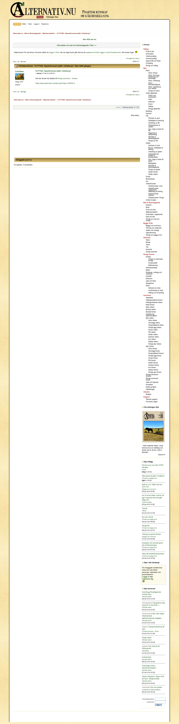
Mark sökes (150, 307)
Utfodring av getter (155, 152)
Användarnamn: (148, 699)
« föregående (129, 58)
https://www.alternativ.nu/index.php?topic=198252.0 (55, 83)
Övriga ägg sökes (154, 327)
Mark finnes (150, 305)
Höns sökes (152, 320)
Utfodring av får (154, 123)
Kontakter (149, 385)
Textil (148, 245)
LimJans (19, 71)
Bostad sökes (151, 309)
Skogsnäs (146, 526)
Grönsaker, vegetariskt (154, 214)
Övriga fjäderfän (154, 109)
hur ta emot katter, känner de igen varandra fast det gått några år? (153, 497)
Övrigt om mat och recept (152, 220)
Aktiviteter (149, 298)
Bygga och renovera (153, 226)
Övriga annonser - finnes (152, 379)
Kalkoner (151, 102)
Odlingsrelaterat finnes (154, 300)
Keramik (149, 249)
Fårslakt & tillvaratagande (153, 137)
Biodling (149, 111)
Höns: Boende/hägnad (154, 84)
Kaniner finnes (153, 365)
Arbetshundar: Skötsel (153, 194)
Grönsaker (150, 54)
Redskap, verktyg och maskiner (154, 273)
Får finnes (152, 360)
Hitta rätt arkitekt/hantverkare (153, 554)
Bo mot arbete (152, 687)
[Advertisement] (76, 137)
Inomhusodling (151, 59)
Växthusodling (151, 56)
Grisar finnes (153, 358)
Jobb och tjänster (152, 382)
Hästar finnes (153, 370)
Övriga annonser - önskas (67, 78)
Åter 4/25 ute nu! (89, 39)
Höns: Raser (153, 73)
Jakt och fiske (151, 281)
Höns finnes (152, 349)
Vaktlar (150, 106)
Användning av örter (155, 290)
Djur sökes (150, 318)
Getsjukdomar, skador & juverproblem (153, 155)
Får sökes (152, 332)
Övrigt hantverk (151, 252)
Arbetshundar (151, 184)
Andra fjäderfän (151, 93)
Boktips (148, 394)
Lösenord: (150, 702)
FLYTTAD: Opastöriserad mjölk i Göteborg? (53, 71)
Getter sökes (153, 174)
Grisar (148, 177)
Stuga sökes (147, 638)
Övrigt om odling (152, 66)
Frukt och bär (151, 210)
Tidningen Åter (52, 17)
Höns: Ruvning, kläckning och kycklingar (154, 76)
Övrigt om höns (154, 91)
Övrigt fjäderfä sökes (156, 325)
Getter (148, 143)
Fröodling (149, 63)
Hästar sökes (153, 342)
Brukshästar (150, 179)
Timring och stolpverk (154, 228)
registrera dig (147, 579)
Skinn (148, 240)
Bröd (147, 207)
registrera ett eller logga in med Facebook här (103, 52)
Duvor (150, 104)
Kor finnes (152, 367)
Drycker (149, 205)
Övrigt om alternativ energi (155, 260)
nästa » (137, 58)
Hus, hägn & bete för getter (156, 160)
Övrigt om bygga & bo (154, 235)
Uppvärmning (151, 233)
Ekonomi (149, 279)
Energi (148, 257)
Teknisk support (151, 399)
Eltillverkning (153, 265)
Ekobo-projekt (151, 387)
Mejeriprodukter (151, 212)
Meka (148, 270)
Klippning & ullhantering (152, 133)
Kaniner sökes (153, 337)
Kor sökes (152, 339)
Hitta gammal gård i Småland (153, 476)
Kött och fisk (150, 217)
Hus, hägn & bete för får (156, 130)
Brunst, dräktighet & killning (155, 148)
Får (147, 116)
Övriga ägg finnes (154, 356)
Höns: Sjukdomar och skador (154, 87)
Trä (147, 247)
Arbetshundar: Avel (155, 186)
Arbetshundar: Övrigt (156, 198)
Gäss (150, 99)
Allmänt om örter (154, 288)
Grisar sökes (153, 330)
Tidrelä (144, 508)
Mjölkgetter (152, 163)
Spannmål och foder (153, 61)
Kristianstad (146, 657)
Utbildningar (150, 389)
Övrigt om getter (154, 170)
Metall (148, 242)
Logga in (145, 577)
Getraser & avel (154, 145)
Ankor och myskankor (152, 96)
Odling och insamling (156, 293)
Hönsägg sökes (154, 323)
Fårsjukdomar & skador (154, 126)
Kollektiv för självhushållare (151, 315)
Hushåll (148, 276)
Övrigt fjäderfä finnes (156, 353)
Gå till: (118, 107)
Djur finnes (150, 346)
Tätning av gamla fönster (151, 534)
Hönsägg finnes (154, 351)
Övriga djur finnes (154, 372)
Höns (148, 71)
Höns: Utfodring (154, 81)
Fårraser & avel (154, 118)
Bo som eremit (147, 517)
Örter (148, 286)
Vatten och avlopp (152, 230)
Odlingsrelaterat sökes (154, 302)
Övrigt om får (153, 141)
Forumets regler (152, 402)
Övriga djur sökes (154, 344)
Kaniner (149, 113)
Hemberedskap (151, 268)
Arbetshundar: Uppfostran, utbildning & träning (155, 189)
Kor (147, 181)
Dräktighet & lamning (156, 121)
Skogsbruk (150, 283)
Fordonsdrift (152, 263)
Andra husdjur (151, 200)
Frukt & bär (150, 51)
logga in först (54, 52)
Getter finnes (153, 172)
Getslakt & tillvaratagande (153, 166)
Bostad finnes (151, 312)
